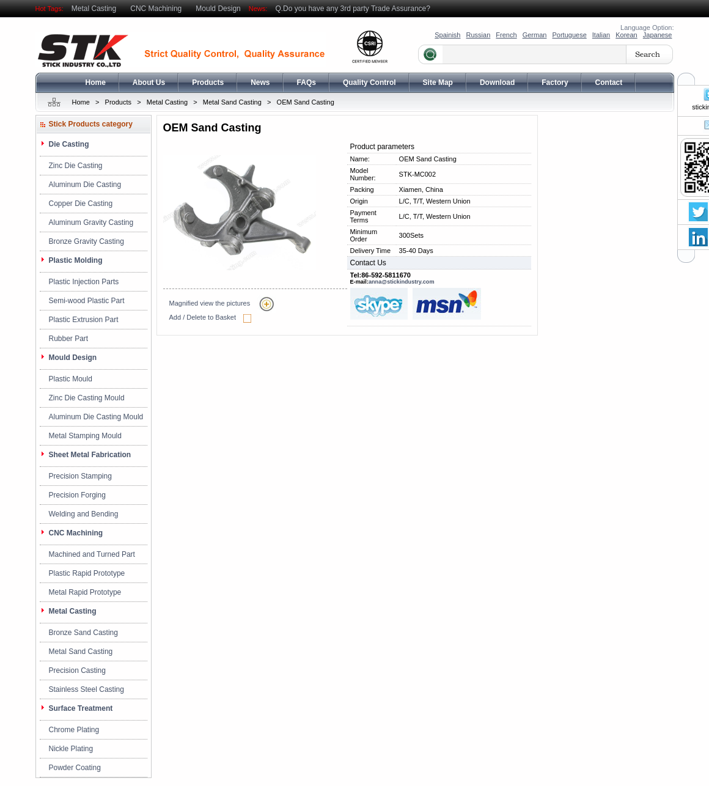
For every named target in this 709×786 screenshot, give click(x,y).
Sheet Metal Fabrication (90, 454)
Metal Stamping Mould (85, 436)
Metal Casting (94, 8)
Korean (626, 35)
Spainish (447, 35)
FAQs (306, 82)
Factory (555, 82)
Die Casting (69, 144)
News (260, 82)
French (506, 35)
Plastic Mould (70, 379)
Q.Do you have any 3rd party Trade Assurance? (352, 8)
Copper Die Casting (81, 203)
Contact (609, 82)
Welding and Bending (84, 514)
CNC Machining (156, 8)
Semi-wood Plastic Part (87, 300)
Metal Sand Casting (232, 102)
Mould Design (218, 8)
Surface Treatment (81, 708)
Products (208, 82)
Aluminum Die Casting (85, 184)
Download (497, 82)
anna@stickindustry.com (402, 282)
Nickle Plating (71, 748)
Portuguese (569, 35)
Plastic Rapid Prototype (87, 573)
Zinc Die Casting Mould (87, 398)
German (535, 35)
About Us (149, 82)
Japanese (657, 35)
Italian (601, 35)
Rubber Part (69, 338)
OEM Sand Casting (305, 102)
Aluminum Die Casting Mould (96, 417)
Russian (478, 35)
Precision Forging (77, 495)
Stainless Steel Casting (86, 689)
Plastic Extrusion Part (84, 319)
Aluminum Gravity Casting (91, 222)
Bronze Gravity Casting (86, 241)
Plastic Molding (76, 260)
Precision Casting (77, 670)
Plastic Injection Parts (84, 281)
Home (96, 82)
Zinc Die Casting (76, 165)
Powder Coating (75, 767)
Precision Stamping (80, 476)
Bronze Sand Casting (83, 632)
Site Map (438, 82)
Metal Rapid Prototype (85, 592)
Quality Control (369, 82)
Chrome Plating (74, 729)
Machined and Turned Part (92, 554)
